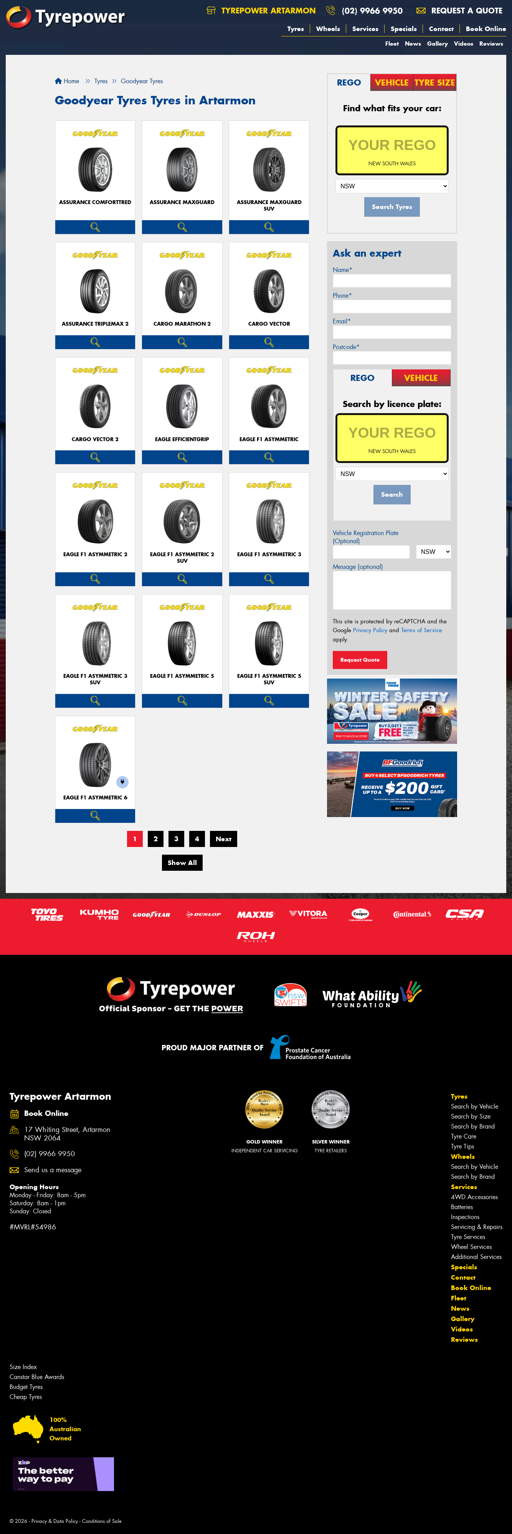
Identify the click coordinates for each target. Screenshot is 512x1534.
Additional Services (476, 1257)
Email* (342, 321)
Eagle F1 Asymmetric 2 (95, 554)
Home (67, 81)
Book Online (486, 29)
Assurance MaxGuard (182, 202)
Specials (404, 29)
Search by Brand (473, 1126)
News (413, 43)
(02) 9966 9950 (372, 10)
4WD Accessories (474, 1197)
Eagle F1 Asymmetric (269, 439)
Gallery (437, 43)
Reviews (491, 43)
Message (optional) (358, 567)
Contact (441, 29)
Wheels (328, 29)
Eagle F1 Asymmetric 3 (269, 554)
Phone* (342, 296)
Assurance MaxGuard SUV (269, 205)
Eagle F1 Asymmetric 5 (182, 676)
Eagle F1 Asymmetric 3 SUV (95, 679)
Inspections (465, 1217)
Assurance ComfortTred (95, 202)
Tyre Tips (462, 1146)
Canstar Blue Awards (37, 1377)
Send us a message (52, 1170)
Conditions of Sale (102, 1521)
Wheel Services (471, 1247)
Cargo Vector (269, 324)
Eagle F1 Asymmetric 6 (95, 797)
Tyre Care (463, 1136)
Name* (342, 270)
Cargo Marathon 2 (182, 324)
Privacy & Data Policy (54, 1521)
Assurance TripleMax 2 (95, 324)
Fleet (392, 43)
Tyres (295, 29)
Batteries (462, 1207)
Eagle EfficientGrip (182, 439)
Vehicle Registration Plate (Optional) (365, 537)
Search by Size (471, 1116)
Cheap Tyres (26, 1397)
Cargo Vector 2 (95, 439)
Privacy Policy (370, 630)
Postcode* (346, 347)
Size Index (23, 1367)
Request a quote (459, 10)
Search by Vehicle (474, 1106)
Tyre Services (468, 1237)
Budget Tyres (26, 1387)
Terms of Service (421, 630)
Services (365, 29)
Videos (463, 43)
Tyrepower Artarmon (261, 10)
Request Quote (360, 659)
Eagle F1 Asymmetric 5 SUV (269, 679)
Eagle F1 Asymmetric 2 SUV (182, 557)
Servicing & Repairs (476, 1227)
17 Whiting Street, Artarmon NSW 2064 (67, 1134)
